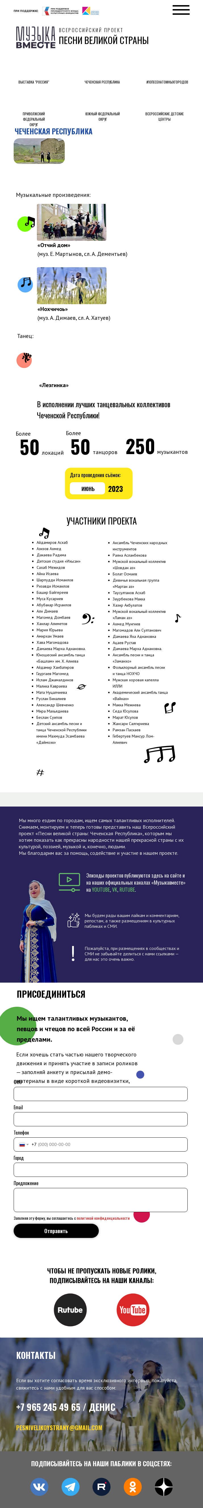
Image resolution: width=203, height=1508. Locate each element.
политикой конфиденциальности (103, 1218)
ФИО (18, 1082)
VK (114, 889)
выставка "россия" (33, 82)
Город (19, 1157)
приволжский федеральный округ (34, 119)
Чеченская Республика (102, 82)
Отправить (56, 1231)
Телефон (21, 1132)
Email (18, 1107)
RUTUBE (127, 889)
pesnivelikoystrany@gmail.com (59, 1427)
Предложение (26, 1183)
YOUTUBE (101, 889)
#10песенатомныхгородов (167, 82)
